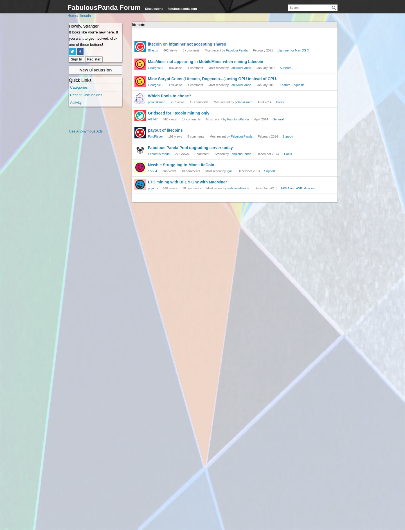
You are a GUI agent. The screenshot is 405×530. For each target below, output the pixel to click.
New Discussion (95, 70)
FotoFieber (155, 136)
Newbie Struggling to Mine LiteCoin (181, 165)
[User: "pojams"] (140, 184)
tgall (229, 171)
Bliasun (153, 50)
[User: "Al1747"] (140, 115)
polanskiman (156, 102)
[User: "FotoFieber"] (140, 132)
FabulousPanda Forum (104, 7)
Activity (76, 102)
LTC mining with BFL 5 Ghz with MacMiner (187, 182)
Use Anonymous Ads (86, 131)
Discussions (154, 8)
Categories (79, 87)
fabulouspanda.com (182, 8)
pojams (153, 188)
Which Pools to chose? (169, 96)
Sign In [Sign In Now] (76, 59)
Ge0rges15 (155, 67)
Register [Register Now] (94, 59)
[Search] (334, 8)
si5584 (152, 171)
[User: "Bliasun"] (140, 46)
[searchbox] (313, 8)
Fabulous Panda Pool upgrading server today (190, 147)
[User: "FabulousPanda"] (140, 150)
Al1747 (153, 119)
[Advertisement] (91, 218)
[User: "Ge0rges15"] (140, 64)
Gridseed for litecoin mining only (179, 113)
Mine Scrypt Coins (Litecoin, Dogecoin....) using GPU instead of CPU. (212, 79)
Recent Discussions (86, 95)
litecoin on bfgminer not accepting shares (187, 44)
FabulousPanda (237, 50)
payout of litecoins (165, 130)
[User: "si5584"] (140, 167)
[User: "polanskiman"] (140, 98)
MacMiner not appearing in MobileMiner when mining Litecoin (205, 61)
